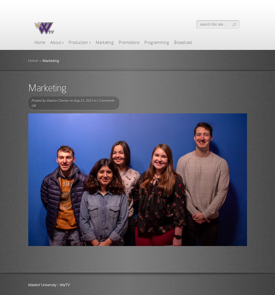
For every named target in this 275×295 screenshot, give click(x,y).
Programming (156, 42)
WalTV (64, 285)
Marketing (105, 42)
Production (80, 42)
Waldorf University (42, 285)
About (57, 42)
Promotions (129, 42)
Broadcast (183, 42)
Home (39, 42)
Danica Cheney (58, 100)
